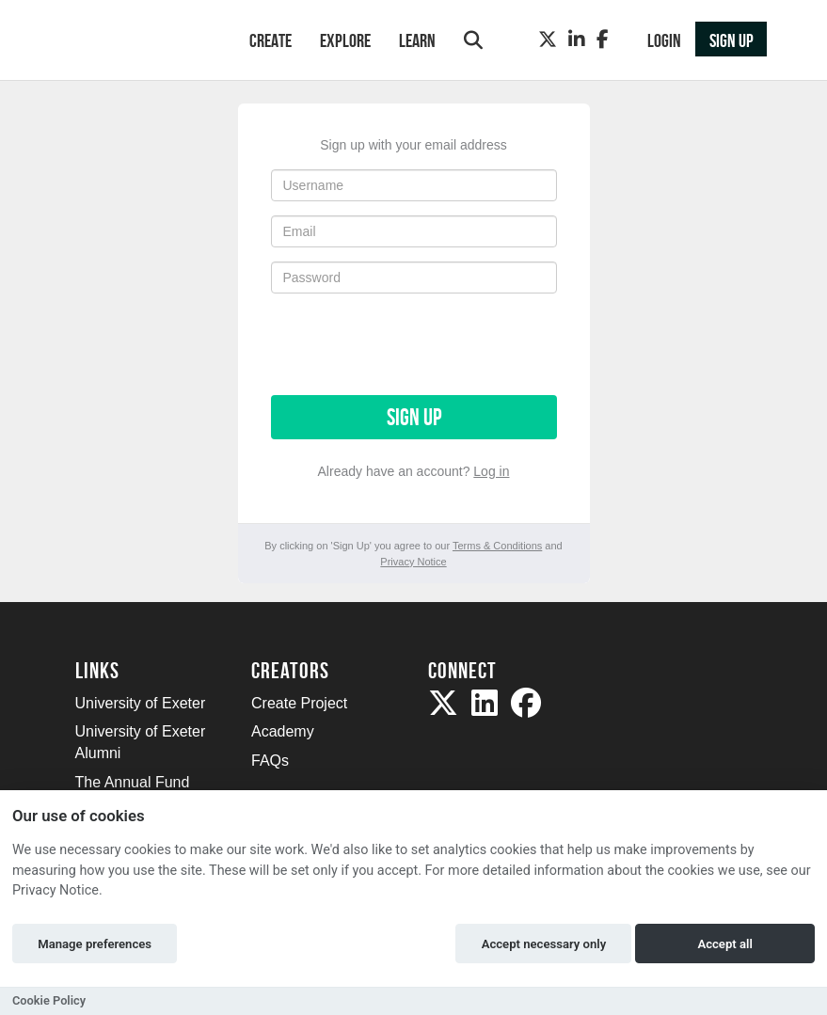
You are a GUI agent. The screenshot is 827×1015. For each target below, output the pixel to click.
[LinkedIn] (577, 39)
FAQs (270, 761)
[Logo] (138, 41)
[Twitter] (548, 39)
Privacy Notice (413, 561)
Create (270, 40)
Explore (345, 40)
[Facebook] (602, 39)
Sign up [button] (731, 40)
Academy (282, 731)
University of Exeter (140, 703)
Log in (491, 471)
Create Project (299, 703)
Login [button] (664, 40)
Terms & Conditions (497, 545)
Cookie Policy (49, 1000)
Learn (417, 40)
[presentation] (414, 344)
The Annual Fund (132, 782)
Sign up (414, 417)
